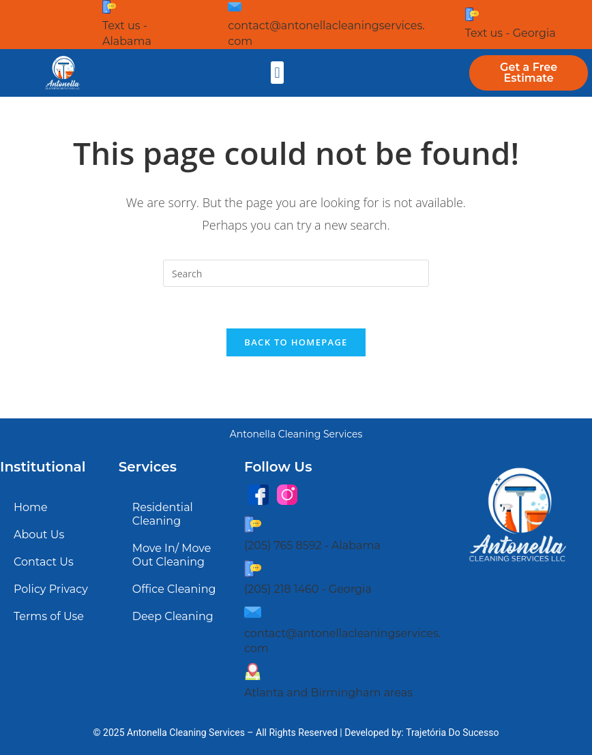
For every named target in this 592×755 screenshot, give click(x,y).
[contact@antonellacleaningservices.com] (234, 7)
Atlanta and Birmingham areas (328, 692)
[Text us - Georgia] (472, 14)
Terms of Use (49, 616)
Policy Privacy (51, 589)
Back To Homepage (295, 342)
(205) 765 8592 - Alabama (312, 545)
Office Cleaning (174, 589)
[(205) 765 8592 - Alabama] (252, 524)
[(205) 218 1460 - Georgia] (252, 568)
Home (31, 507)
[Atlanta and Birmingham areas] (252, 671)
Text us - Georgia (510, 33)
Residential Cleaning (162, 514)
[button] (277, 72)
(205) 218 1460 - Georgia (308, 589)
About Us (39, 534)
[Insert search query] (296, 273)
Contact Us (44, 561)
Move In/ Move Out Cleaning (171, 555)
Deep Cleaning (172, 616)
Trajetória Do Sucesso (452, 732)
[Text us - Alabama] (109, 7)
